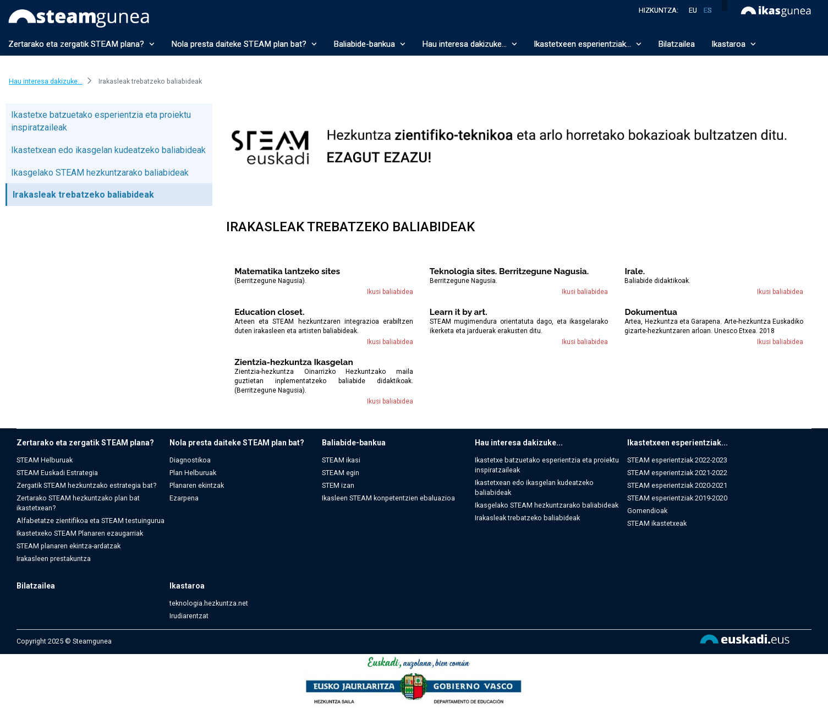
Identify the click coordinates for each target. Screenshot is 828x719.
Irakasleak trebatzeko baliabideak (83, 194)
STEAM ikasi (341, 460)
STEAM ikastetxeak (657, 523)
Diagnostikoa (190, 460)
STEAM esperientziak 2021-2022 (677, 473)
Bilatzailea (676, 44)
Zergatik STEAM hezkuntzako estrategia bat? (86, 485)
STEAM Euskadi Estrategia (57, 473)
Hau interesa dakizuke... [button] (469, 44)
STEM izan (338, 485)
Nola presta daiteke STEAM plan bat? (236, 442)
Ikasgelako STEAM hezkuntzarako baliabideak (100, 172)
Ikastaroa (187, 585)
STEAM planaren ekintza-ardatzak (68, 546)
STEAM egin (340, 473)
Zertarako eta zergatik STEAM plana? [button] (81, 44)
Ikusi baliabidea (390, 292)
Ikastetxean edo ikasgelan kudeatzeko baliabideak (108, 150)
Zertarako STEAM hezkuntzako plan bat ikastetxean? (78, 503)
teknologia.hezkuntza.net (208, 603)
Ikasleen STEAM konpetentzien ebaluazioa (388, 498)
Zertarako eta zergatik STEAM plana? (85, 442)
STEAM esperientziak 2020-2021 (677, 485)
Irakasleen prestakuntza (54, 558)
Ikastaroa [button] (733, 44)
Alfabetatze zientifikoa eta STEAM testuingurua (90, 520)
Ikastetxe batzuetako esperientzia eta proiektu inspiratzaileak (547, 465)
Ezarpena (184, 498)
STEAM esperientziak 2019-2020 (677, 498)
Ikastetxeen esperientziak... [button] (587, 44)
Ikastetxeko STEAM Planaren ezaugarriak (80, 533)
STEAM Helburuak (45, 460)
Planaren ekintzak (196, 485)
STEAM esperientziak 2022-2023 (677, 460)
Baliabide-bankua (354, 442)
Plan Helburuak (192, 473)
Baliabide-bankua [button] (369, 44)
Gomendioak (647, 510)
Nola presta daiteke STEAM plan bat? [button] (244, 44)
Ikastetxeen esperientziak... (677, 442)
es (707, 10)
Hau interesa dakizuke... (519, 442)
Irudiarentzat (189, 616)
